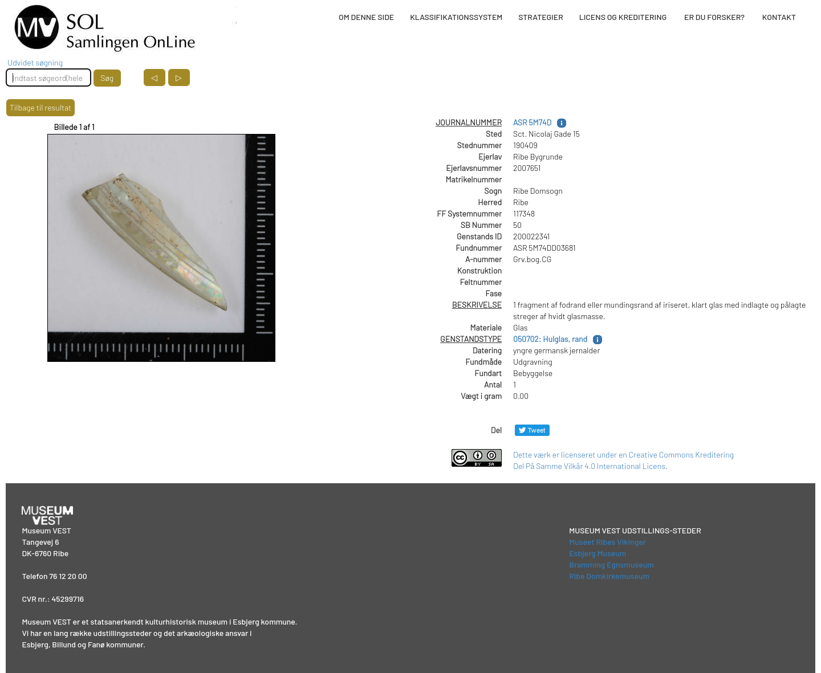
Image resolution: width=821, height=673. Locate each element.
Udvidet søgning (35, 62)
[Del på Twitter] (532, 430)
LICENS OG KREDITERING (623, 17)
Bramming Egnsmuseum (611, 564)
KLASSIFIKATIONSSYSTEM (456, 17)
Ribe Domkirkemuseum (609, 576)
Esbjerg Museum (597, 553)
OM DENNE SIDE (366, 17)
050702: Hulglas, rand (550, 339)
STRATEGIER (540, 17)
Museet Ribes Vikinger (607, 541)
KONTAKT (779, 17)
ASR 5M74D (532, 122)
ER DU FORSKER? (714, 17)
